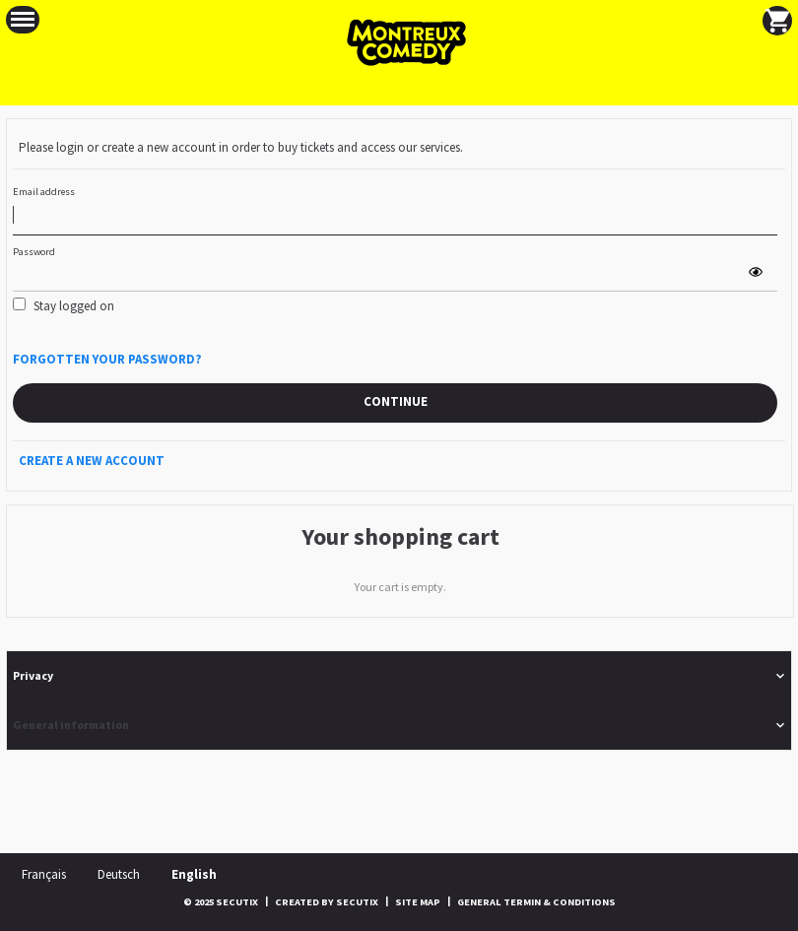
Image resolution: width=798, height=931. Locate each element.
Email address (44, 191)
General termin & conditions (536, 902)
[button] (22, 19)
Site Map (417, 902)
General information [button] (71, 724)
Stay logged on (73, 306)
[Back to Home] (399, 42)
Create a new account (92, 460)
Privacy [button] (33, 675)
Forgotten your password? (107, 359)
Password (34, 251)
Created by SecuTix (326, 902)
